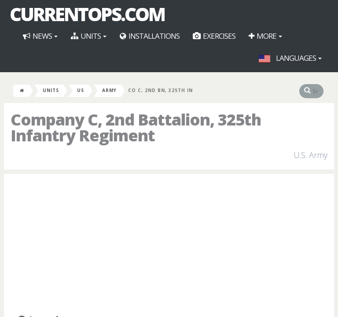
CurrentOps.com (87, 14)
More (265, 36)
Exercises (214, 36)
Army (109, 90)
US (80, 90)
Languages (290, 58)
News (40, 36)
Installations (150, 36)
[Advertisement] (169, 244)
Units (89, 36)
